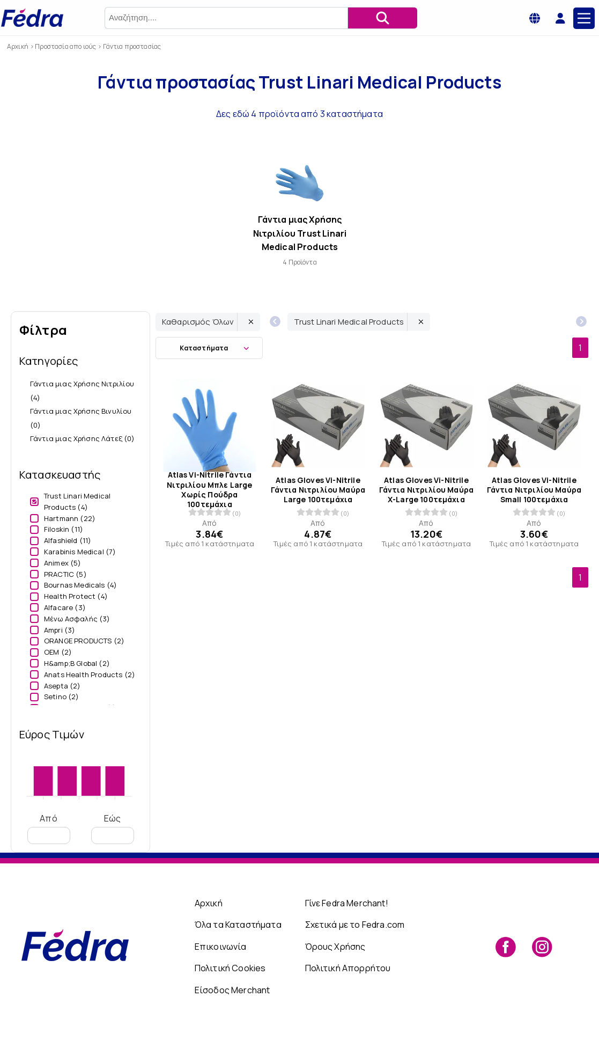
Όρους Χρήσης (335, 946)
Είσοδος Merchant (232, 990)
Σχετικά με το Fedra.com (355, 924)
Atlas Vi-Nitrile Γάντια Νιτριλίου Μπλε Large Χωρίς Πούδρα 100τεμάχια (209, 490)
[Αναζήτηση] (382, 18)
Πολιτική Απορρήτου (348, 968)
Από (48, 828)
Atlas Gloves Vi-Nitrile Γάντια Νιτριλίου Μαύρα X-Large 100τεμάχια (426, 489)
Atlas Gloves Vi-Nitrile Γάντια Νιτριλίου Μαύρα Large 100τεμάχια (317, 489)
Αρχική (209, 903)
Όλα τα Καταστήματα (238, 924)
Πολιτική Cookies (230, 968)
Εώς (112, 828)
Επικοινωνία (221, 946)
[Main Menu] (584, 18)
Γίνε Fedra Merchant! (346, 903)
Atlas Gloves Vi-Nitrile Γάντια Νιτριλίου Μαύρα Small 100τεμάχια (534, 489)
